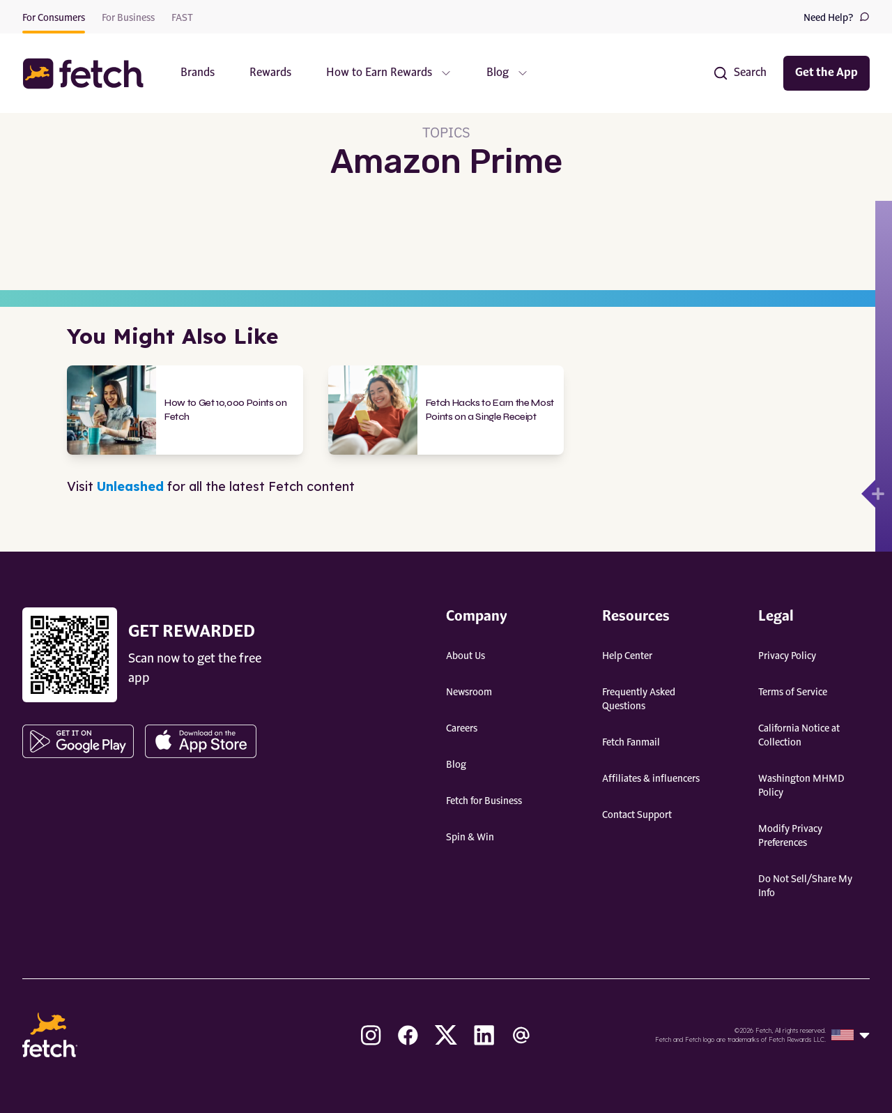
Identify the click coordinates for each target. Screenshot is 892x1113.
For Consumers (53, 18)
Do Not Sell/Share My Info (805, 886)
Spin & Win (470, 837)
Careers (461, 729)
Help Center (627, 656)
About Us (465, 656)
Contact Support (637, 815)
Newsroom (469, 692)
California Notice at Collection (799, 736)
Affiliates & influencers (651, 779)
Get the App (826, 73)
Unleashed (130, 486)
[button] (90, 73)
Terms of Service (792, 692)
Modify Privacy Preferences (790, 836)
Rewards (270, 73)
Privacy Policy (787, 656)
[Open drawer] (868, 494)
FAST (182, 18)
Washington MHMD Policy (801, 786)
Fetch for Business (484, 801)
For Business (128, 18)
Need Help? (836, 17)
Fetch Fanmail (631, 743)
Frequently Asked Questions (638, 699)
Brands (197, 73)
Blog (456, 765)
